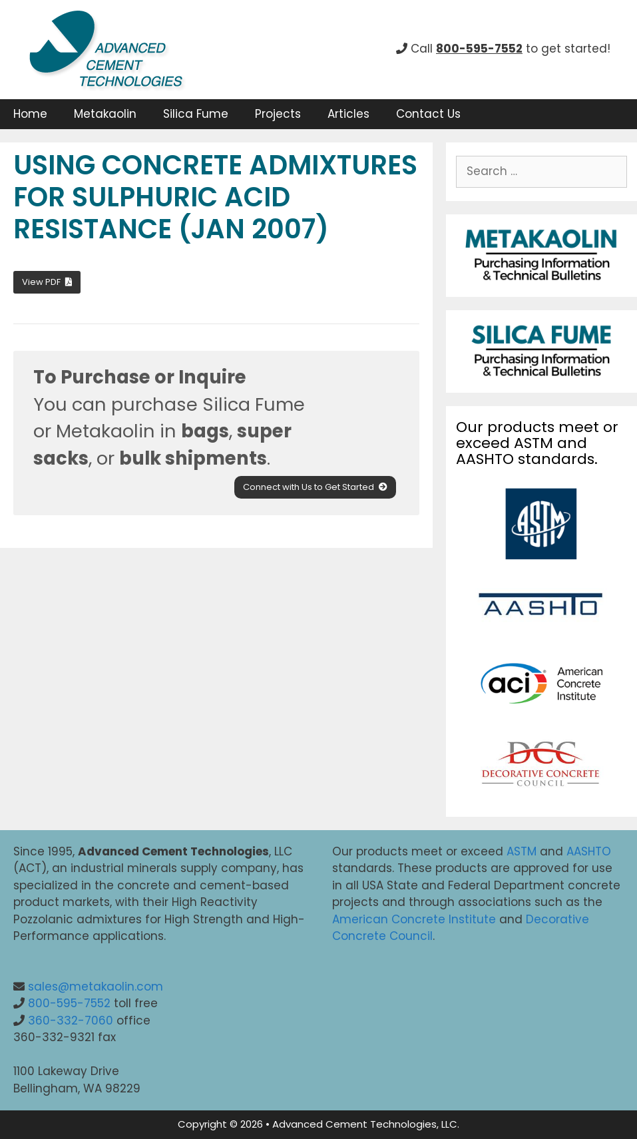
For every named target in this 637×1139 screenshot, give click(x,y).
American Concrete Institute (414, 919)
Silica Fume (195, 114)
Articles (348, 114)
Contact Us (428, 114)
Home (30, 114)
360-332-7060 (70, 1020)
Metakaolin (105, 114)
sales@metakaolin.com (95, 987)
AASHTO (588, 851)
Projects (278, 114)
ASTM (521, 851)
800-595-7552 (69, 1003)
